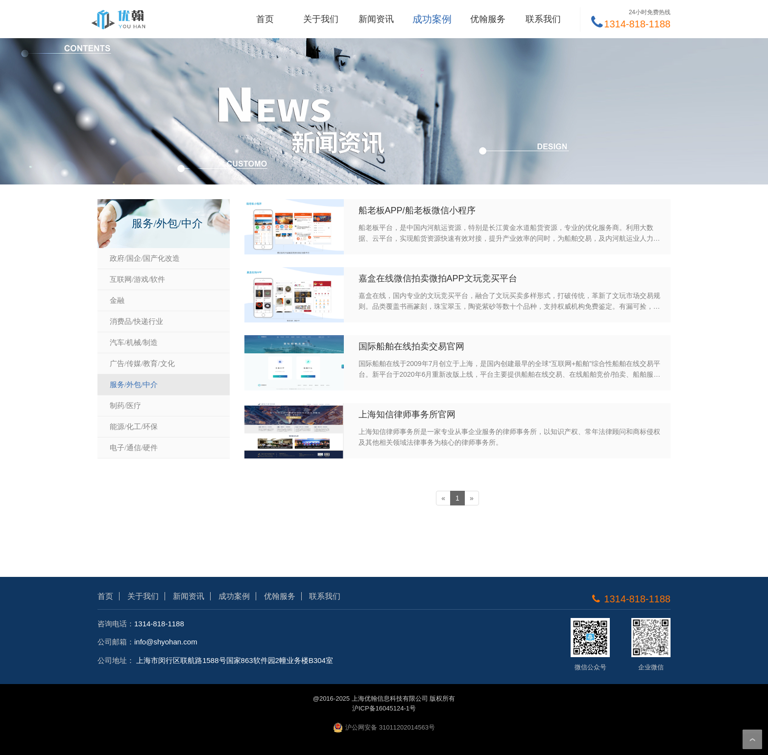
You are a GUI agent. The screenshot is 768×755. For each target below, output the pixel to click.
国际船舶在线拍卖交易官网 (411, 346)
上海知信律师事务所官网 (407, 414)
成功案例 (432, 19)
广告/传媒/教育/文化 (142, 363)
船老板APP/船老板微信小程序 (417, 210)
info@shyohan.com (165, 642)
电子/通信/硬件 (134, 448)
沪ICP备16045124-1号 (384, 708)
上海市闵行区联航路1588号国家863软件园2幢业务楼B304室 (234, 660)
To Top (752, 739)
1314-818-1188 (159, 623)
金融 (117, 300)
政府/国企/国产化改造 (145, 258)
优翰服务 (487, 19)
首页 (265, 19)
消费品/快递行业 (136, 321)
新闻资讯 (376, 19)
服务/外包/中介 (134, 385)
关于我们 (320, 19)
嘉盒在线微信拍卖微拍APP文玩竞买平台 (438, 278)
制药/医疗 (125, 406)
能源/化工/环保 (134, 427)
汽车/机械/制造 (134, 342)
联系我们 (543, 19)
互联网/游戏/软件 (137, 279)
